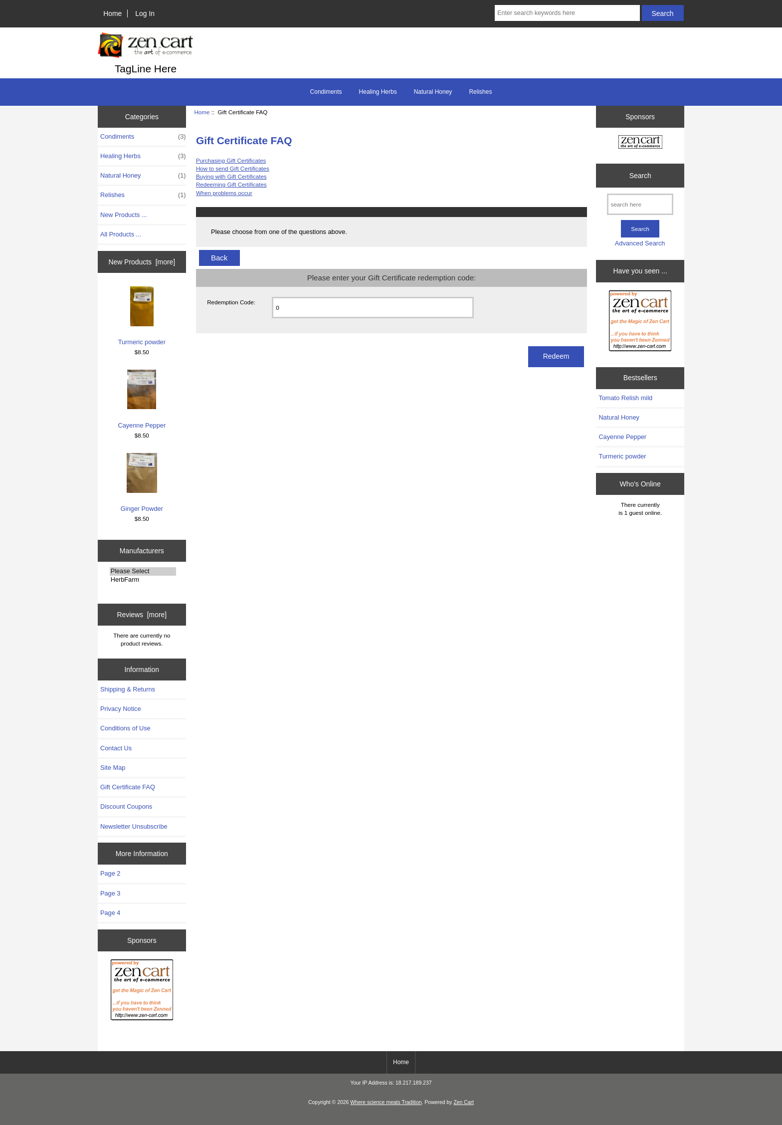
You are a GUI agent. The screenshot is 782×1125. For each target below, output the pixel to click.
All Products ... (120, 234)
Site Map (112, 767)
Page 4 (110, 912)
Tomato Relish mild (625, 398)
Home (112, 13)
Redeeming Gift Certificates (231, 184)
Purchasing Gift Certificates (231, 160)
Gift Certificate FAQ (127, 787)
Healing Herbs (378, 91)
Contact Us (116, 748)
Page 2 (110, 873)
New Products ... (123, 215)
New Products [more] (141, 262)
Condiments (326, 91)
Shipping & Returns (127, 689)
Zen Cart (463, 1102)
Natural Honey (433, 91)
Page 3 (110, 893)
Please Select (143, 571)
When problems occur (224, 193)
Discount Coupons (126, 806)
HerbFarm (143, 580)
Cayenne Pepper (142, 399)
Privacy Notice (120, 708)
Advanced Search (640, 243)
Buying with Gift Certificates (231, 176)
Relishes (480, 91)
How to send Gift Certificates (232, 168)
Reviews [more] (142, 615)
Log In (145, 13)
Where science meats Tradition (385, 1102)
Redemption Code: (231, 302)
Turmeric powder (142, 316)
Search (640, 176)
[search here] (640, 204)
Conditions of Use (125, 728)
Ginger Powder (142, 482)
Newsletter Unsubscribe (134, 826)
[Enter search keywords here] (567, 13)
